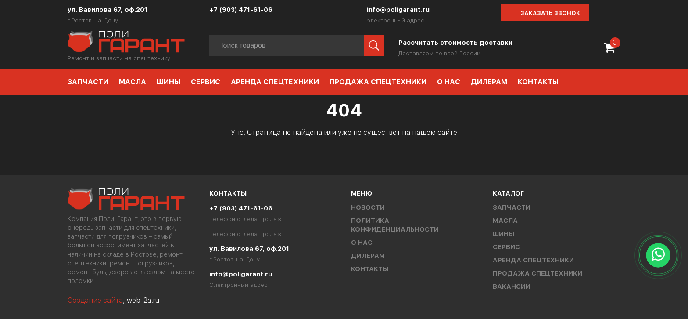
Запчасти (88, 82)
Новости (368, 207)
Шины (168, 82)
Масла (132, 82)
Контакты (538, 82)
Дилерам (489, 82)
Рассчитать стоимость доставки (455, 43)
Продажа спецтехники (378, 82)
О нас (448, 82)
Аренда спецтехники (275, 82)
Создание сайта (95, 300)
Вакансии (511, 286)
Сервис (205, 82)
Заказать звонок (550, 13)
